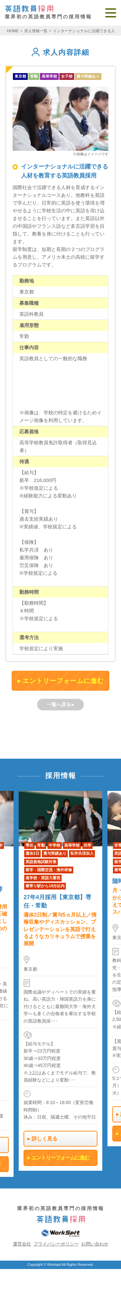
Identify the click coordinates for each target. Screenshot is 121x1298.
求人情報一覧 (35, 31)
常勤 (34, 76)
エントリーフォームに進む (63, 680)
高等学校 (49, 76)
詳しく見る (44, 1138)
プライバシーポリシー (56, 1243)
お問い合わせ (94, 1243)
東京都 (20, 76)
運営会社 (22, 1243)
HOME (13, 31)
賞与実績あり (88, 76)
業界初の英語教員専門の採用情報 (48, 12)
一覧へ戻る (59, 704)
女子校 (67, 76)
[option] (60, 981)
